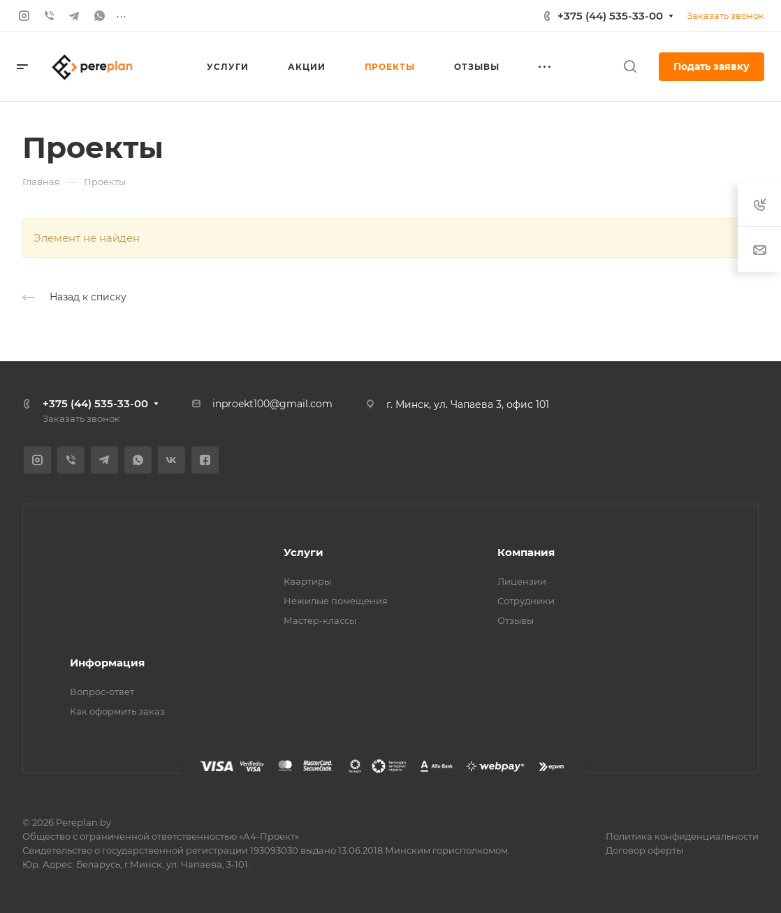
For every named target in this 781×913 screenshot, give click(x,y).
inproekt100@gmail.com (272, 403)
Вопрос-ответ (102, 691)
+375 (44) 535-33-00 (610, 15)
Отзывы (515, 620)
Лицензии (521, 581)
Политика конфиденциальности (682, 836)
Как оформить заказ (117, 711)
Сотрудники (526, 600)
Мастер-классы (320, 620)
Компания (526, 552)
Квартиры (307, 581)
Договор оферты (644, 850)
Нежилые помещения (336, 600)
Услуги (303, 552)
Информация (107, 662)
